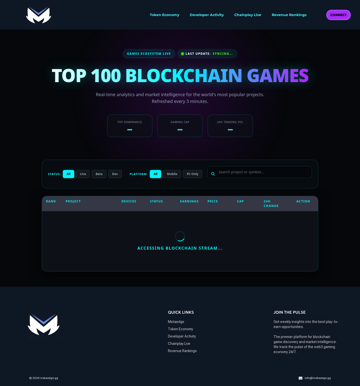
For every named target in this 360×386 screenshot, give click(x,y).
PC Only (192, 174)
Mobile (172, 174)
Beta (99, 174)
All (68, 174)
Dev (115, 174)
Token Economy (164, 15)
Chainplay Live (247, 15)
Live (83, 174)
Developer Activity (207, 15)
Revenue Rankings (289, 15)
